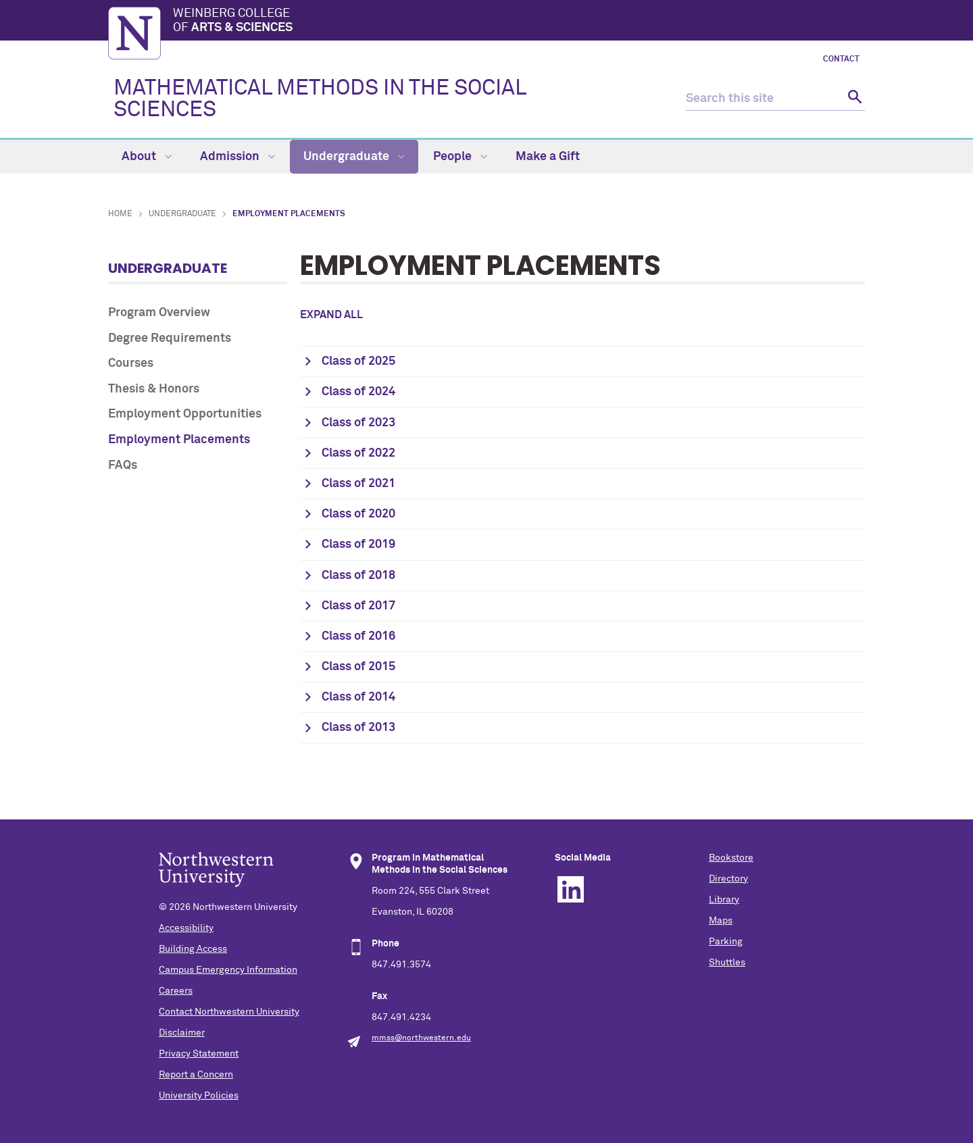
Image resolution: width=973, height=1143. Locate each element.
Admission (237, 157)
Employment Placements (179, 440)
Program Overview (159, 313)
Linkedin (570, 889)
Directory (728, 879)
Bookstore (731, 858)
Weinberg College (519, 21)
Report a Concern (196, 1075)
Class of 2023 (358, 423)
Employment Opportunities (184, 414)
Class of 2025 (358, 361)
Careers (176, 991)
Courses (130, 363)
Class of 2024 (358, 392)
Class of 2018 (358, 575)
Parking (726, 941)
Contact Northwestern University (229, 1012)
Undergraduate (354, 157)
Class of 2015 (358, 667)
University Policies (199, 1095)
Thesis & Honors (153, 389)
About (147, 157)
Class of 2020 (358, 514)
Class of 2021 (358, 484)
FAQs (122, 465)
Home (120, 214)
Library (724, 900)
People (460, 157)
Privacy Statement (199, 1054)
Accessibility (186, 928)
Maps (720, 920)
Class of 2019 (358, 544)
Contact (841, 59)
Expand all (331, 314)
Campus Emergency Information (228, 970)
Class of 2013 (358, 727)
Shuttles (727, 962)
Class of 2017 (358, 606)
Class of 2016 (358, 636)
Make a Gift (548, 157)
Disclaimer (182, 1033)
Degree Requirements (169, 338)
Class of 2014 (358, 697)
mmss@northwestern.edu (421, 1038)
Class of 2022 (358, 453)
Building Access (193, 949)
